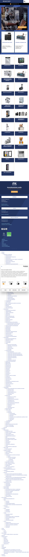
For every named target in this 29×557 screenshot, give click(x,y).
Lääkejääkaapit (8, 326)
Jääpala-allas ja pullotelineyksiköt (7, 106)
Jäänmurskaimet (21, 92)
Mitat (6, 437)
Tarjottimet (5, 470)
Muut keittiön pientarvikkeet (10, 438)
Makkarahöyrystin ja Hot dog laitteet (12, 424)
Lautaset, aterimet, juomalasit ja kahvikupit (13, 454)
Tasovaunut (8, 527)
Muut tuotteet (4, 533)
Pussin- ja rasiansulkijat (9, 425)
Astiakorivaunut (8, 522)
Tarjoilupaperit (8, 485)
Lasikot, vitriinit (8, 409)
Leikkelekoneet (8, 262)
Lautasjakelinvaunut (10, 400)
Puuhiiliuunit (8, 376)
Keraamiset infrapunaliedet (11, 344)
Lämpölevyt (9, 294)
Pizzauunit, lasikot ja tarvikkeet (11, 375)
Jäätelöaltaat (8, 313)
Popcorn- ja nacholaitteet (10, 426)
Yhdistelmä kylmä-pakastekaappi (11, 336)
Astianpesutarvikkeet (9, 260)
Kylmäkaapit (8, 318)
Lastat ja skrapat (8, 433)
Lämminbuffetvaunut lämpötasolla (13, 402)
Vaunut (5, 521)
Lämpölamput (8, 421)
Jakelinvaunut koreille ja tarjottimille (12, 524)
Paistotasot (7, 371)
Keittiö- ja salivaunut (9, 452)
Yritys (3, 546)
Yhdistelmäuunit (8, 386)
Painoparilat (8, 369)
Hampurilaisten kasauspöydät (11, 310)
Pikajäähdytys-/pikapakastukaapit (11, 331)
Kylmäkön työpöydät (9, 319)
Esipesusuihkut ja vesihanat (10, 261)
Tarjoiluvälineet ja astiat (8, 482)
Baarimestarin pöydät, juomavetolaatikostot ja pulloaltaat (8, 79)
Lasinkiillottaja (20, 132)
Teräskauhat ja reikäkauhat (10, 444)
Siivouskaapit (8, 511)
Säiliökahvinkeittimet (10, 298)
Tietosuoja (3, 555)
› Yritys (2, 242)
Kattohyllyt (7, 501)
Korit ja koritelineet (9, 464)
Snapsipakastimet (21, 158)
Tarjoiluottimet (8, 484)
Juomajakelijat (8, 451)
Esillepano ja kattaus (7, 450)
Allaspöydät (8, 515)
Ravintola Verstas (7, 542)
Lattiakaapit (8, 509)
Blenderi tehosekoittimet (7, 92)
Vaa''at (7, 445)
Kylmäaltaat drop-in (10, 390)
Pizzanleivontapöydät (9, 332)
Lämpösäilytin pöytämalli (11, 360)
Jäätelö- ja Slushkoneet (9, 312)
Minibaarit (7, 158)
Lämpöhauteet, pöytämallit (11, 356)
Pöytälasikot (11, 415)
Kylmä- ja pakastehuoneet (10, 316)
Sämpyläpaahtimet (9, 382)
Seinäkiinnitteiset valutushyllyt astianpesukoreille (14, 504)
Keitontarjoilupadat (10, 351)
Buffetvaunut (8, 395)
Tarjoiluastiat (8, 483)
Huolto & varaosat (14, 217)
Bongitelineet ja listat (9, 431)
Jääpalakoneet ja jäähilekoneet (21, 106)
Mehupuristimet (20, 145)
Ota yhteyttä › (22, 27)
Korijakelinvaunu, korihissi (11, 396)
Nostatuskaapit (8, 367)
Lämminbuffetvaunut (11, 401)
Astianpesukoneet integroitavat (11, 256)
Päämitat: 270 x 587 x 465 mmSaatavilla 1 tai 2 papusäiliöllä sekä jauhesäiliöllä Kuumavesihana (6, 47)
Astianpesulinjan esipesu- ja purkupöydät (12, 516)
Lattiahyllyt (7, 502)
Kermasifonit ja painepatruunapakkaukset (12, 490)
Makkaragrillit (8, 362)
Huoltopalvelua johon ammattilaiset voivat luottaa (12, 549)
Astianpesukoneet (7, 65)
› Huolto (2, 241)
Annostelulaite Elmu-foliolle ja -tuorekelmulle (13, 489)
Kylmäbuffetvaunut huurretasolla (12, 399)
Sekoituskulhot (8, 441)
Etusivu (3, 252)
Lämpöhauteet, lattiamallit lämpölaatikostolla (15, 355)
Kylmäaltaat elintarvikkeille (10, 317)
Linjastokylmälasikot (12, 414)
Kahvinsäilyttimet (10, 292)
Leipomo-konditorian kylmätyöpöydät (12, 325)
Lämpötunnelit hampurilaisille (10, 361)
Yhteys (14, 208)
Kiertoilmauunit (8, 341)
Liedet (7, 343)
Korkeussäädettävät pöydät (10, 517)
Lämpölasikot (9, 420)
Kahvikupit (11, 459)
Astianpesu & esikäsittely (8, 254)
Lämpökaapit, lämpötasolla (12, 357)
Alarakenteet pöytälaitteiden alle (11, 338)
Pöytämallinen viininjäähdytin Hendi (21, 42)
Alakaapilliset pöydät (9, 514)
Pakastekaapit (8, 329)
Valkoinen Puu (6, 543)
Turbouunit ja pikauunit (9, 383)
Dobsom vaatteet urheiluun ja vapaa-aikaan (11, 534)
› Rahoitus (3, 239)
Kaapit (5, 508)
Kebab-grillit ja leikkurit (9, 339)
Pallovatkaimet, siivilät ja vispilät (11, 439)
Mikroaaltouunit (8, 364)
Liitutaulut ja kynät (9, 496)
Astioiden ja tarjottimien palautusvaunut (12, 523)
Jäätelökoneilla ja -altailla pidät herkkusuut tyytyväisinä (13, 550)
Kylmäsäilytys (6, 309)
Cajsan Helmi (6, 540)
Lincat (5, 530)
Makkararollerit (8, 363)
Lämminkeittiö (6, 337)
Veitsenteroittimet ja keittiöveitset (11, 446)
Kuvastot (3, 554)
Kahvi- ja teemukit (12, 458)
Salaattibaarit (9, 405)
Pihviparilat (7, 374)
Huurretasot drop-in (10, 389)
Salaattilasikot (11, 418)
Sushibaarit (9, 406)
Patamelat (7, 440)
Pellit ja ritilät (6, 447)
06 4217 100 (3, 210)
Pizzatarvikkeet (6, 486)
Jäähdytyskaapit (8, 311)
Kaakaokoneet (7, 118)
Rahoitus (3, 535)
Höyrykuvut (5, 505)
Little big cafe (6, 541)
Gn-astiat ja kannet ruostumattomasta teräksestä (14, 473)
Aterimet (8, 456)
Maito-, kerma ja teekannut (10, 466)
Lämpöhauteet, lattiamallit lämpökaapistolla (14, 354)
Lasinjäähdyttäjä (7, 132)
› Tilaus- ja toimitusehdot (5, 246)
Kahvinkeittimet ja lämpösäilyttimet (21, 119)
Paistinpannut (8, 370)
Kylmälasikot (9, 412)
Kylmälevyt (7, 453)
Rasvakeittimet (8, 377)
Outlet (3, 528)
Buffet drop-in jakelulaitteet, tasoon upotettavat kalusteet (15, 388)
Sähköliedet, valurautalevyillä (12, 345)
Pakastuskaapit (8, 330)
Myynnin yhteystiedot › (5, 214)
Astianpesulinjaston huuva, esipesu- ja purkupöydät (14, 259)
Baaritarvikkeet (20, 78)
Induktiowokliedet (10, 348)
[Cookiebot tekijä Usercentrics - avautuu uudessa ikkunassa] (24, 266)
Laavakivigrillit (8, 342)
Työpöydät (7, 518)
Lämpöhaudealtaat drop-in (11, 392)
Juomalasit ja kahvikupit (11, 457)
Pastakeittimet (8, 373)
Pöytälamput (8, 465)
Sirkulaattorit (8, 380)
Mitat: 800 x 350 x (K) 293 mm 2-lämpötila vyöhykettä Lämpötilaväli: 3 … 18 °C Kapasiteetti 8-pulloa (19, 47)
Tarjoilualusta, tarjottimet (10, 471)
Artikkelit (3, 548)
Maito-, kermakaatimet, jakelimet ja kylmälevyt (7, 146)
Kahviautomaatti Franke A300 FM (7, 42)
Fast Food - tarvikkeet (9, 491)
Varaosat (3, 529)
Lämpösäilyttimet (8, 350)
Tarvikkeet (3, 428)
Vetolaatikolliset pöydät (9, 520)
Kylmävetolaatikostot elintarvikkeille (11, 322)
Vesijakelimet (9, 394)
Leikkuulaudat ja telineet (10, 434)
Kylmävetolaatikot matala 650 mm (13, 324)
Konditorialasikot (12, 413)
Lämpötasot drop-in (10, 393)
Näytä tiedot (24, 287)
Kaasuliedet (9, 349)
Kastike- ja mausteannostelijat (11, 432)
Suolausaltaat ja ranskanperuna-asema (12, 381)
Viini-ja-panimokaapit (9, 335)
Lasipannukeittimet (10, 293)
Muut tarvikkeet (6, 488)
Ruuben (5, 537)
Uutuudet (5, 427)
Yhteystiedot (4, 547)
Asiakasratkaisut (4, 536)
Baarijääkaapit (20, 65)
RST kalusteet (4, 497)
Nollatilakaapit (8, 328)
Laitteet (3, 253)
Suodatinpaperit (10, 297)
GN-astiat (5, 472)
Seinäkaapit (8, 510)
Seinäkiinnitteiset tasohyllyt (10, 503)
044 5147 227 (5, 219)
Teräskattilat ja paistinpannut (10, 469)
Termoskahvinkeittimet (11, 299)
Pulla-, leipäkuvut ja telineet (10, 463)
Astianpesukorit (8, 258)
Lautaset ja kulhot (10, 460)
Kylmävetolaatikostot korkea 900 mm (13, 323)
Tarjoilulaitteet (6, 387)
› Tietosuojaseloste (4, 245)
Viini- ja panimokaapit (7, 172)
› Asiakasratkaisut (4, 240)
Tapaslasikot (11, 419)
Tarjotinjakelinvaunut (10, 407)
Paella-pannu (8, 368)
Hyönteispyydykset (9, 492)
